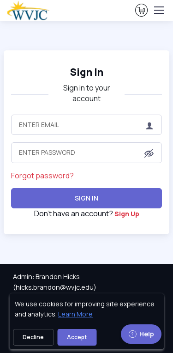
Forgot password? (42, 175)
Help (141, 333)
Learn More (75, 314)
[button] (149, 153)
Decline (33, 337)
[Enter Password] (86, 152)
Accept (77, 337)
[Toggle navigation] (159, 10)
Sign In (86, 198)
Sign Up (126, 213)
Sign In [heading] (86, 72)
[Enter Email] (86, 125)
